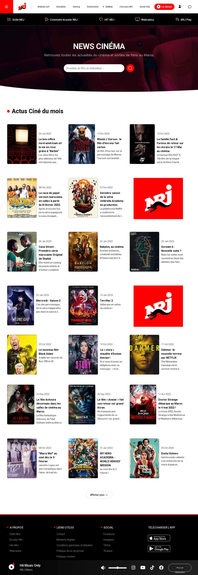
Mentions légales (66, 539)
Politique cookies (66, 556)
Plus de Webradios (180, 569)
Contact (61, 534)
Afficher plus (99, 495)
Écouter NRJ (16, 539)
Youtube (108, 550)
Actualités (61, 7)
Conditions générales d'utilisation (75, 545)
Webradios (15, 550)
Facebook (108, 534)
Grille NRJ (15, 534)
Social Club (145, 7)
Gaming (76, 7)
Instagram (108, 539)
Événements (93, 7)
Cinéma (109, 7)
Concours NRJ (126, 7)
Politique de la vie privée (70, 550)
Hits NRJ (14, 545)
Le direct (164, 6)
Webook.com (43, 7)
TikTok (106, 545)
